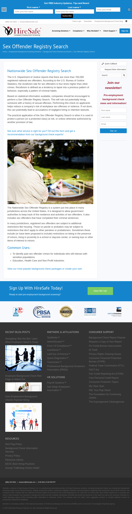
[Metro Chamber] (114, 311)
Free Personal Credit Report (104, 378)
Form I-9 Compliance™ (59, 346)
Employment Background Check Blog (109, 21)
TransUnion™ (54, 362)
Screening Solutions (60, 31)
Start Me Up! (100, 291)
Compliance (78, 31)
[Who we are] (66, 311)
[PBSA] (41, 311)
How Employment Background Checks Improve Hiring (21, 398)
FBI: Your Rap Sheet (100, 390)
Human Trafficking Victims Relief (22, 468)
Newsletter (88, 21)
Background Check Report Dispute (107, 337)
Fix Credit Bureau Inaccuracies (105, 346)
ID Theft (93, 350)
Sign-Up (124, 31)
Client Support (109, 31)
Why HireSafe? (93, 31)
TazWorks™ (53, 337)
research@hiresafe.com (29, 22)
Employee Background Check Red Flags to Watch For (23, 378)
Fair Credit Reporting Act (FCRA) (106, 373)
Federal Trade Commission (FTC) (106, 365)
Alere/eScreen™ (55, 341)
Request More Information (114, 69)
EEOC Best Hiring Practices (20, 464)
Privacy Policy (12, 455)
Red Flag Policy (13, 444)
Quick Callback (109, 64)
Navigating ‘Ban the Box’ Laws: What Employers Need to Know (21, 340)
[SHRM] (90, 311)
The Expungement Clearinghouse (106, 401)
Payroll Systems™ (56, 382)
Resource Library (14, 459)
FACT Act (94, 369)
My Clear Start (96, 386)
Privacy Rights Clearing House (105, 354)
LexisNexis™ (54, 350)
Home (5, 52)
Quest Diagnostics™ (58, 358)
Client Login (76, 21)
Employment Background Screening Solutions (25, 52)
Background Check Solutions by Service (57, 52)
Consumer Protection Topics (104, 382)
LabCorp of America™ (58, 354)
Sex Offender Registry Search (84, 52)
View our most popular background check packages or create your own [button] (44, 268)
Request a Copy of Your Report (105, 341)
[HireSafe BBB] (17, 311)
